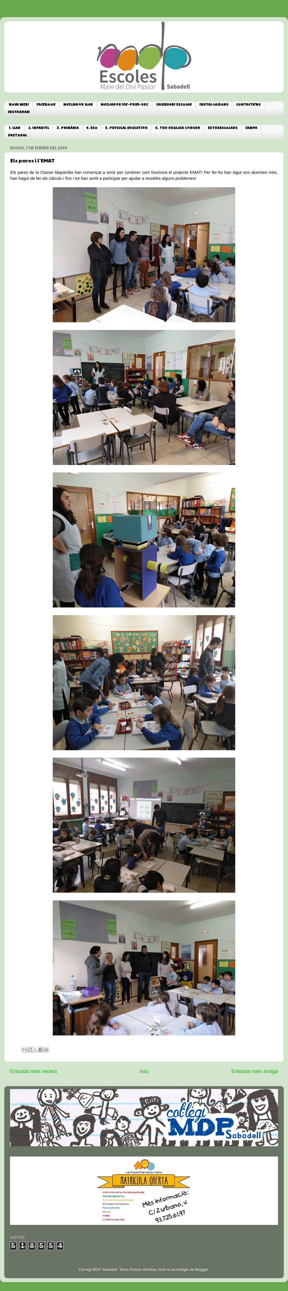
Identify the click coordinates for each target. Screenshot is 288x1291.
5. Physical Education (126, 128)
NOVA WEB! (19, 105)
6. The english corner (177, 128)
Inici (144, 1071)
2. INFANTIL (38, 128)
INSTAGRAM (19, 112)
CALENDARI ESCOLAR (174, 105)
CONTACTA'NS (248, 105)
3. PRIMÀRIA (68, 128)
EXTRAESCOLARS (223, 128)
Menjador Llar (78, 105)
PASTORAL (17, 136)
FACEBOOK (46, 105)
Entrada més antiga (254, 1071)
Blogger (201, 1269)
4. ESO (92, 128)
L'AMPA (251, 128)
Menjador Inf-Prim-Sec (124, 105)
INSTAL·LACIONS (214, 105)
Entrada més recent (33, 1071)
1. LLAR (15, 128)
